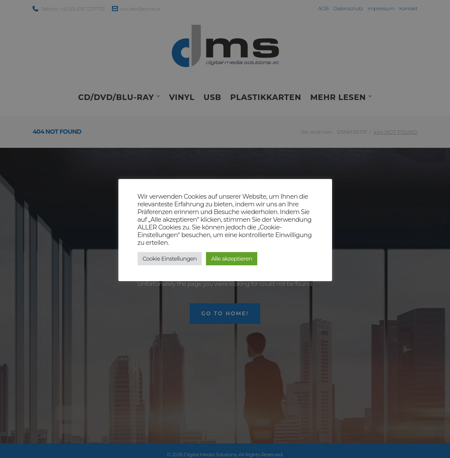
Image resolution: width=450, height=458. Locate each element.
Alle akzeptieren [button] (231, 258)
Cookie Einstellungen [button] (170, 258)
